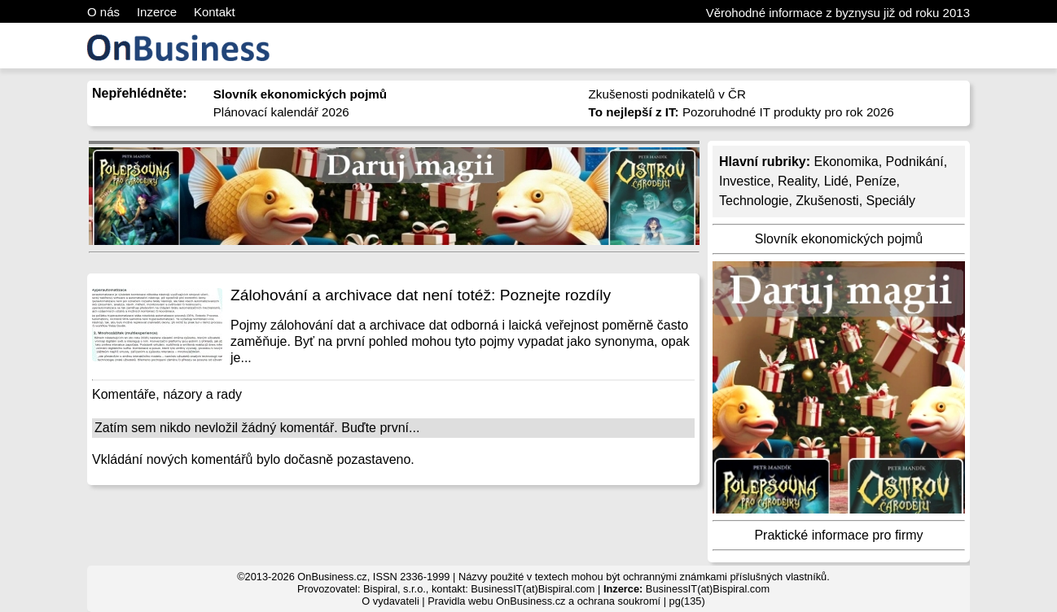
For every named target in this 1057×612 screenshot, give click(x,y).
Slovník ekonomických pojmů (839, 239)
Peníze (876, 181)
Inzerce (157, 12)
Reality (797, 181)
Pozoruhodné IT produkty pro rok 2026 (741, 112)
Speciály (890, 201)
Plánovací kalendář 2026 (281, 112)
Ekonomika (846, 161)
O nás (103, 12)
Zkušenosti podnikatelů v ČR (667, 94)
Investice (744, 181)
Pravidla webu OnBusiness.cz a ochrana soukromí (544, 601)
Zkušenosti (827, 201)
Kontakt (214, 12)
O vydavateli (390, 601)
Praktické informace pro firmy (838, 535)
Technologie (753, 201)
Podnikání (915, 161)
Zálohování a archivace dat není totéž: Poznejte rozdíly (420, 295)
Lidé (836, 181)
